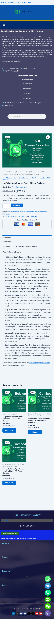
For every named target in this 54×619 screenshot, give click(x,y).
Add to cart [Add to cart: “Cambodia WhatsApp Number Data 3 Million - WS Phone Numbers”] (9, 483)
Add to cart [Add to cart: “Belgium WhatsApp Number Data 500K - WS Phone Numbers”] (9, 430)
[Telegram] (48, 586)
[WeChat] (48, 606)
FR (16, 2)
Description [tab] (6, 237)
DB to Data (33, 216)
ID (20, 2)
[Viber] (48, 613)
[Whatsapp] (48, 579)
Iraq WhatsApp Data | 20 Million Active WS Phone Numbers (24, 178)
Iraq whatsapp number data (39, 363)
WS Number (11, 172)
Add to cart (17, 205)
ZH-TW (9, 2)
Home (4, 172)
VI (30, 2)
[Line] (48, 599)
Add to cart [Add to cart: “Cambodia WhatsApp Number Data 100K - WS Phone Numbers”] (35, 432)
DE (18, 2)
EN (13, 2)
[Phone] (48, 593)
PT (23, 2)
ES (28, 2)
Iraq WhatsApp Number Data (14, 216)
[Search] (46, 116)
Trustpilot (4, 520)
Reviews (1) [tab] (6, 242)
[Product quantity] (5, 206)
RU (25, 2)
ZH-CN (3, 2)
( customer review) (19, 187)
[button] (4, 25)
